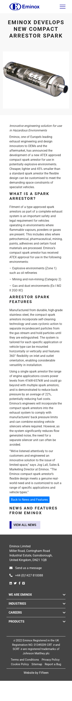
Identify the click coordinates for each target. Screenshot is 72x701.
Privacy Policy (51, 659)
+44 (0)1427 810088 (26, 575)
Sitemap (36, 664)
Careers (15, 612)
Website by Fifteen (36, 673)
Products (16, 621)
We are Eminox (20, 594)
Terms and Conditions (25, 659)
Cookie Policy (20, 664)
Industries (17, 603)
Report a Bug (53, 664)
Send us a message (25, 568)
